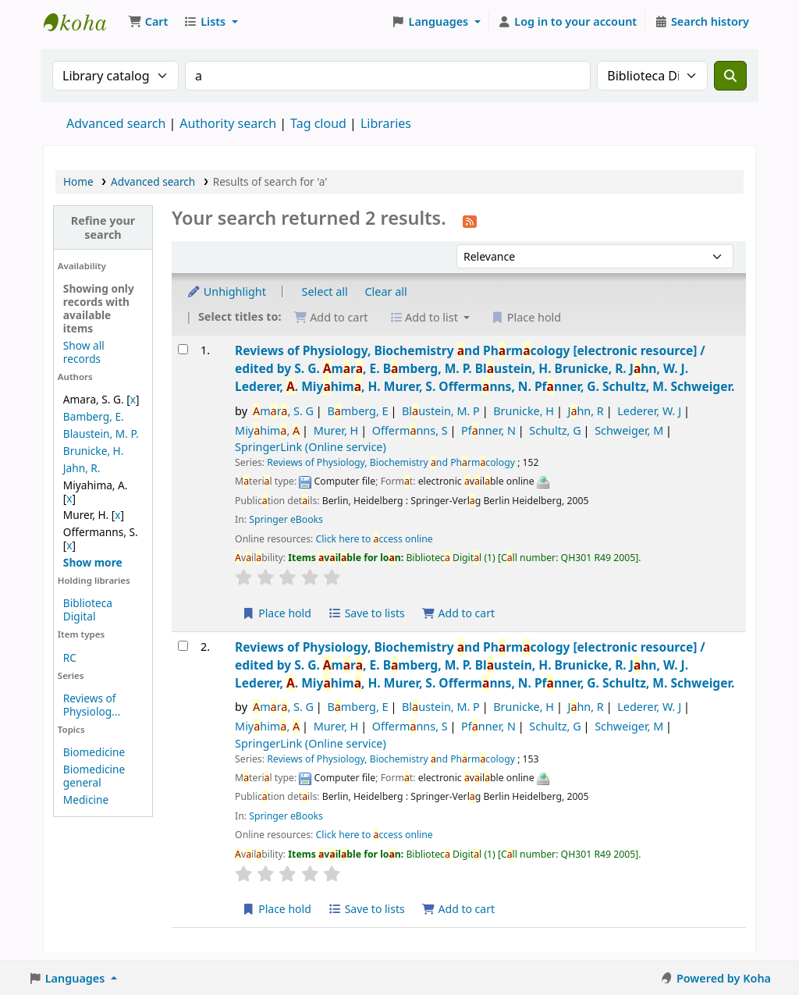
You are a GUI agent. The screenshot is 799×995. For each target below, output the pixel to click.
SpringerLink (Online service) (310, 446)
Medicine (85, 799)
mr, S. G (283, 410)
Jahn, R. (82, 467)
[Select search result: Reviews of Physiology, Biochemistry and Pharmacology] (183, 349)
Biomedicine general (94, 776)
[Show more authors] (93, 562)
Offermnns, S (410, 430)
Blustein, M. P (441, 410)
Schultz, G (555, 430)
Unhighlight (226, 291)
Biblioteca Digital (87, 609)
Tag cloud (318, 123)
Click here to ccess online (374, 538)
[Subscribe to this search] (469, 220)
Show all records (84, 352)
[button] (148, 22)
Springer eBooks (286, 519)
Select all (325, 291)
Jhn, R (585, 410)
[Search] (730, 76)
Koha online (83, 21)
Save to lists (366, 613)
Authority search (227, 123)
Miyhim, (267, 430)
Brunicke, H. (93, 450)
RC (69, 657)
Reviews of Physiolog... (91, 705)
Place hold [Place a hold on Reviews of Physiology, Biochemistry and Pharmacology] (276, 613)
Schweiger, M (629, 430)
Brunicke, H (523, 410)
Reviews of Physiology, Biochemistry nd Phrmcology (484, 369)
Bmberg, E (357, 410)
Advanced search (115, 123)
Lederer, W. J (649, 410)
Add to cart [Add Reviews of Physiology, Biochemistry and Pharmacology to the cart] (458, 613)
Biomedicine (94, 751)
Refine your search (103, 227)
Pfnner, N (488, 430)
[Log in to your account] (568, 22)
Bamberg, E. (93, 416)
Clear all (386, 291)
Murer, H (336, 430)
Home (78, 181)
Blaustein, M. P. (101, 433)
